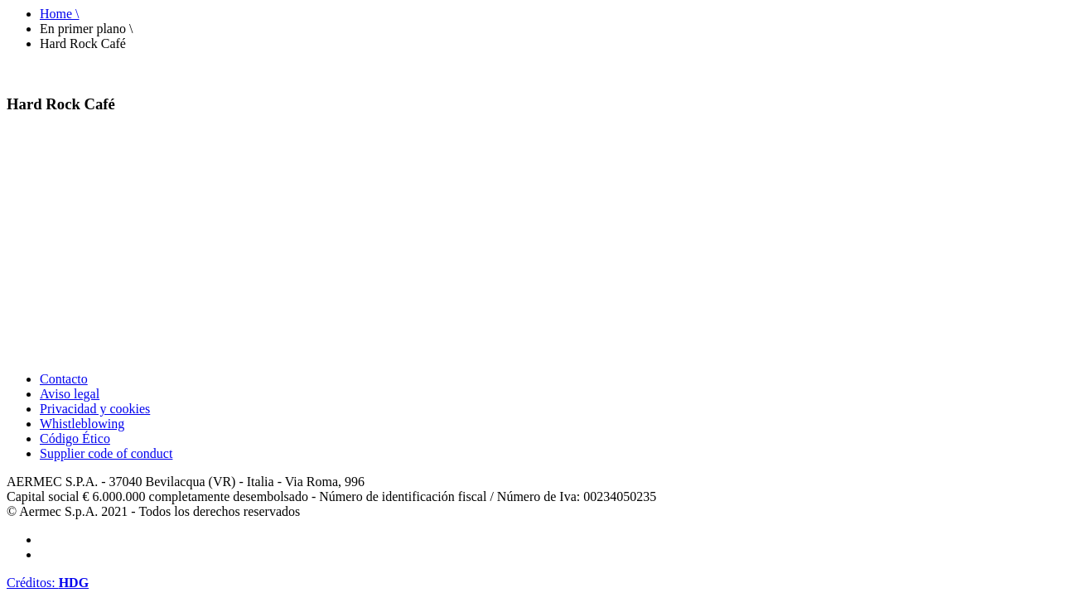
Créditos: (48, 583)
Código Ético (75, 438)
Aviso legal (69, 394)
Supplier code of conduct (106, 453)
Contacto (64, 379)
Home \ (60, 14)
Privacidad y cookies (95, 409)
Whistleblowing (82, 424)
